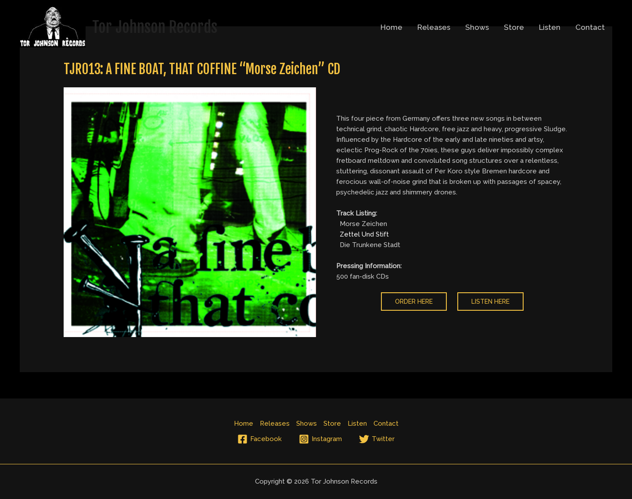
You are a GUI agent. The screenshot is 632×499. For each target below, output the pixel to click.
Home (391, 27)
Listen (549, 27)
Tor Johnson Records (154, 27)
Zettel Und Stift (364, 234)
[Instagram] (320, 439)
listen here (490, 301)
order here (414, 301)
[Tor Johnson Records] (53, 26)
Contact (590, 27)
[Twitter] (376, 439)
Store (514, 27)
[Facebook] (259, 439)
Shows (477, 27)
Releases (433, 27)
